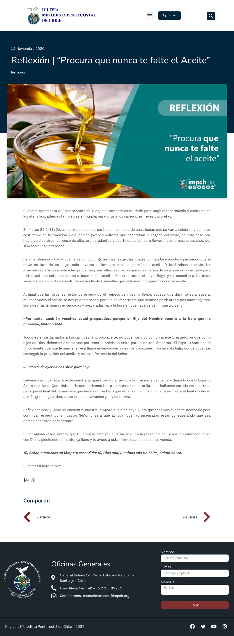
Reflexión (18, 72)
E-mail (166, 567)
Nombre (168, 552)
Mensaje (168, 582)
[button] (150, 15)
